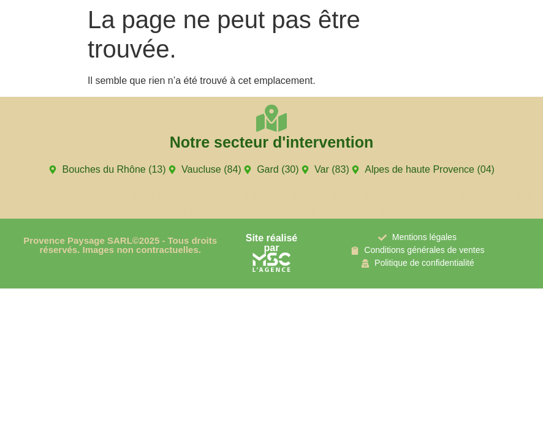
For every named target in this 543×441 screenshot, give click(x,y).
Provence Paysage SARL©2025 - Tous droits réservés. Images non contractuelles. (120, 245)
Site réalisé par (272, 243)
